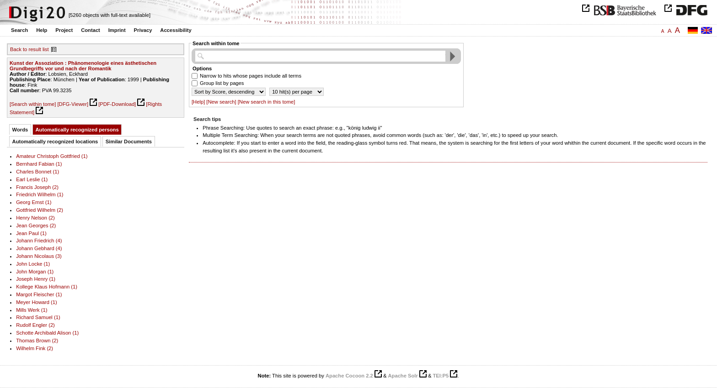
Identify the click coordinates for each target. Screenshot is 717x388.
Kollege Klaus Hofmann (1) (46, 286)
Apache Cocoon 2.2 (349, 375)
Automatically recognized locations (55, 141)
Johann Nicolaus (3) (39, 256)
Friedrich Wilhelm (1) (39, 194)
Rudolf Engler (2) (35, 325)
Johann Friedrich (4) (39, 240)
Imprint (117, 30)
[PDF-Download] (117, 104)
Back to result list (29, 49)
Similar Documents (129, 141)
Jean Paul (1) (31, 233)
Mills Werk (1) (31, 310)
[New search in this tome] (266, 102)
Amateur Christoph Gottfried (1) (51, 156)
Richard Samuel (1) (38, 317)
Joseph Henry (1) (35, 279)
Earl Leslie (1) (32, 179)
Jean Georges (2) (36, 225)
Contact (90, 30)
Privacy (143, 30)
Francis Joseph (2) (37, 187)
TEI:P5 (441, 375)
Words (20, 129)
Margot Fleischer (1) (39, 294)
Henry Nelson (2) (35, 217)
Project (64, 30)
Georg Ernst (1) (33, 202)
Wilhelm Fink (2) (34, 348)
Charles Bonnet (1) (37, 171)
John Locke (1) (33, 264)
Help (41, 30)
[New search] (221, 102)
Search (19, 30)
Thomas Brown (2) (37, 340)
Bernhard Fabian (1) (39, 164)
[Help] (198, 102)
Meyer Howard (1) (36, 302)
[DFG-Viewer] (72, 104)
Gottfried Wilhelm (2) (39, 210)
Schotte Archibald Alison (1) (47, 333)
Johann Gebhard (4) (39, 248)
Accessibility (175, 30)
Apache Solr (403, 375)
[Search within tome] (33, 104)
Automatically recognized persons (77, 129)
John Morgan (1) (35, 271)
